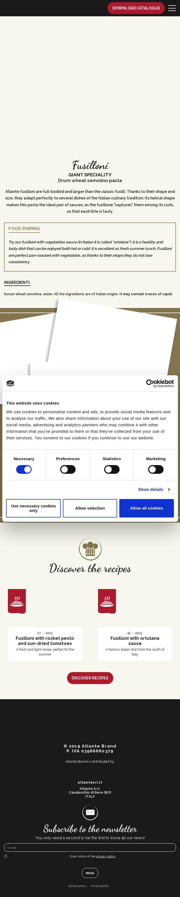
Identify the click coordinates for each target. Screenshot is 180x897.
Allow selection (90, 508)
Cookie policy (77, 886)
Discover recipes (90, 678)
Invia (90, 873)
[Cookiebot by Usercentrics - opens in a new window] (150, 383)
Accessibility (100, 886)
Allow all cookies (146, 508)
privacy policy (106, 856)
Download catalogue (136, 8)
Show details (150, 489)
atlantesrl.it (90, 782)
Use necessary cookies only (33, 508)
